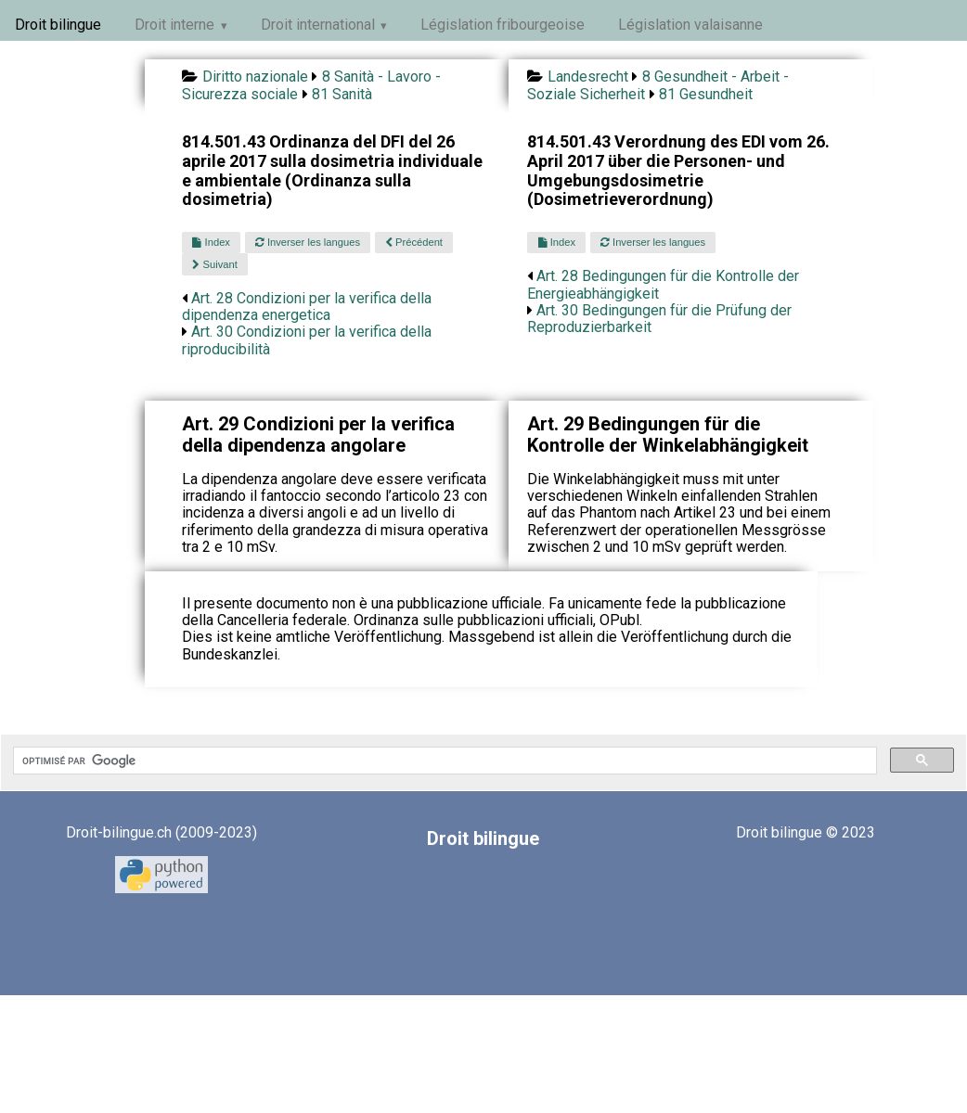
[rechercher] (443, 760)
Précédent (414, 242)
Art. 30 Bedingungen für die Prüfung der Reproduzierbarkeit (659, 318)
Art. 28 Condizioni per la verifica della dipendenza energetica (307, 306)
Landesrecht (588, 76)
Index (210, 242)
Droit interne (174, 24)
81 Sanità (342, 94)
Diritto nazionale (255, 76)
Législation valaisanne (690, 24)
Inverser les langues (307, 242)
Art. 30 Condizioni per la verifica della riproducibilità (307, 340)
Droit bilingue (58, 24)
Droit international (318, 24)
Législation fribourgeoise (502, 24)
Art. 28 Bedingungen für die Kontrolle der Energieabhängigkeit (663, 284)
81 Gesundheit (706, 94)
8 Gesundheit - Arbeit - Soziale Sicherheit (657, 85)
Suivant (214, 264)
